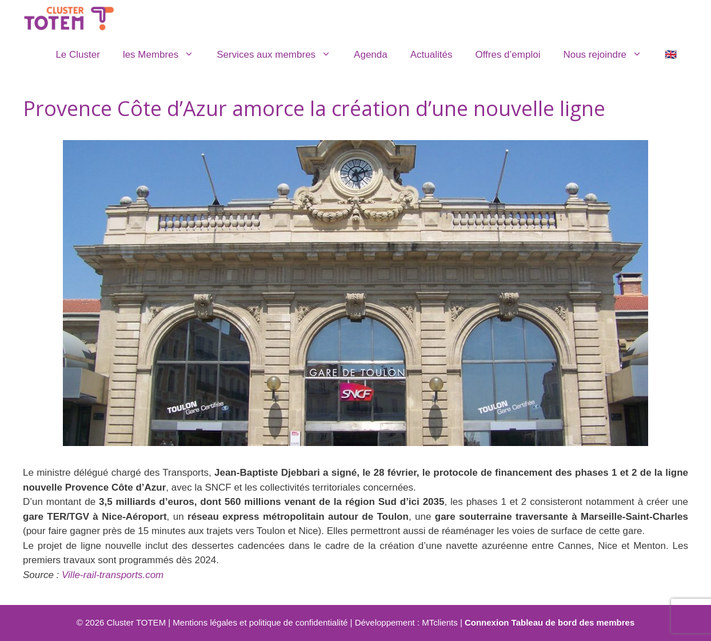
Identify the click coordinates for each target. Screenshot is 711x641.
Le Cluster (77, 54)
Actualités (431, 54)
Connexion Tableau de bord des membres (549, 622)
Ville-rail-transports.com (112, 575)
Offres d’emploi (507, 54)
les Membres (164, 55)
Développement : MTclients (406, 622)
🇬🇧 (671, 54)
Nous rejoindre (608, 55)
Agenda (371, 54)
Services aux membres (279, 55)
